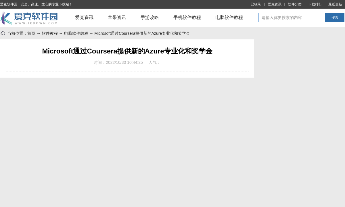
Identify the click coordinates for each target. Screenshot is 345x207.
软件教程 (50, 33)
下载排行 (315, 4)
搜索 (334, 18)
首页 (31, 33)
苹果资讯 (117, 17)
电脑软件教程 (229, 17)
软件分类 (295, 4)
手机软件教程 (187, 17)
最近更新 (335, 4)
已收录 (256, 4)
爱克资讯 (274, 4)
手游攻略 (150, 17)
